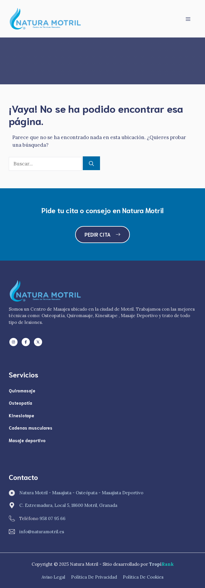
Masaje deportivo (27, 440)
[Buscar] (91, 163)
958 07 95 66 (52, 518)
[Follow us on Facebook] (25, 342)
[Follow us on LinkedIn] (13, 342)
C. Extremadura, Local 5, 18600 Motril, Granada (68, 505)
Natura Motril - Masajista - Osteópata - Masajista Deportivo (81, 492)
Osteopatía (20, 403)
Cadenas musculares (30, 427)
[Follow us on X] (38, 342)
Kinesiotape (21, 415)
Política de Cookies (143, 577)
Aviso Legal (53, 577)
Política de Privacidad (94, 577)
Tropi (161, 564)
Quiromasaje (22, 390)
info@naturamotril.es (41, 531)
